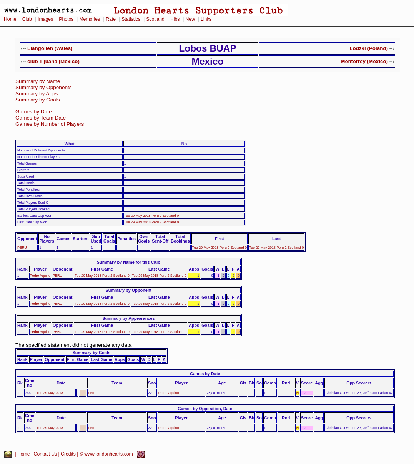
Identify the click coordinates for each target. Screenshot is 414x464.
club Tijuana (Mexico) (53, 61)
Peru (91, 393)
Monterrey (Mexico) (364, 61)
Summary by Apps (36, 93)
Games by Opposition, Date (205, 408)
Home (10, 19)
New (190, 19)
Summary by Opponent (129, 290)
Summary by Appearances (128, 318)
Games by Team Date (40, 118)
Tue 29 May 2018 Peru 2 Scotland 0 (151, 216)
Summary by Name (37, 81)
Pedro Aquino (40, 276)
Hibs (175, 19)
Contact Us (45, 454)
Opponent (27, 238)
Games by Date (33, 112)
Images (45, 19)
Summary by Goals (37, 100)
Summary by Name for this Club (128, 262)
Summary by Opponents (43, 87)
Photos (66, 19)
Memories (89, 19)
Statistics (130, 19)
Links (206, 19)
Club (27, 19)
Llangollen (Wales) (50, 48)
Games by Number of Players (49, 124)
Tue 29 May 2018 (50, 393)
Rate (111, 19)
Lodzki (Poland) (368, 48)
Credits (68, 454)
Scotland (155, 19)
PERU (22, 247)
